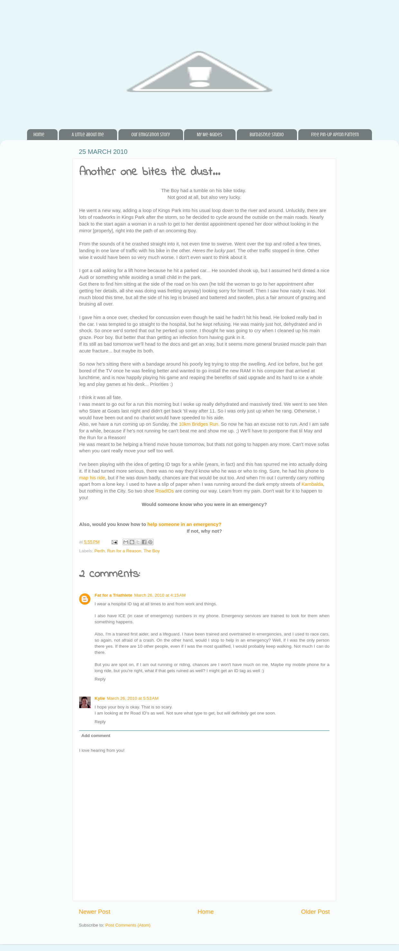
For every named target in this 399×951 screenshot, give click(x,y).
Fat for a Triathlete (113, 595)
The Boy (152, 550)
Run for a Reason (124, 550)
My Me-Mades (209, 135)
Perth (99, 550)
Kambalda (312, 484)
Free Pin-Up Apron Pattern (335, 135)
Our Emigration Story (150, 135)
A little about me (88, 135)
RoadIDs (164, 490)
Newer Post (94, 911)
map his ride (92, 477)
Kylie (100, 698)
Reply (100, 679)
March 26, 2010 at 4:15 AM (160, 595)
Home (38, 135)
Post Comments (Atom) (128, 925)
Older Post (315, 911)
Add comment (95, 735)
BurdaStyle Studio (267, 135)
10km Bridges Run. (199, 424)
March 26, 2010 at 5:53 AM (132, 698)
